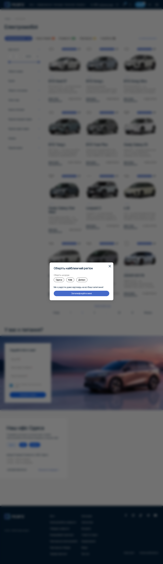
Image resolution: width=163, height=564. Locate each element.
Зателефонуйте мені (81, 293)
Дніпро (81, 280)
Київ (70, 280)
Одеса (59, 280)
